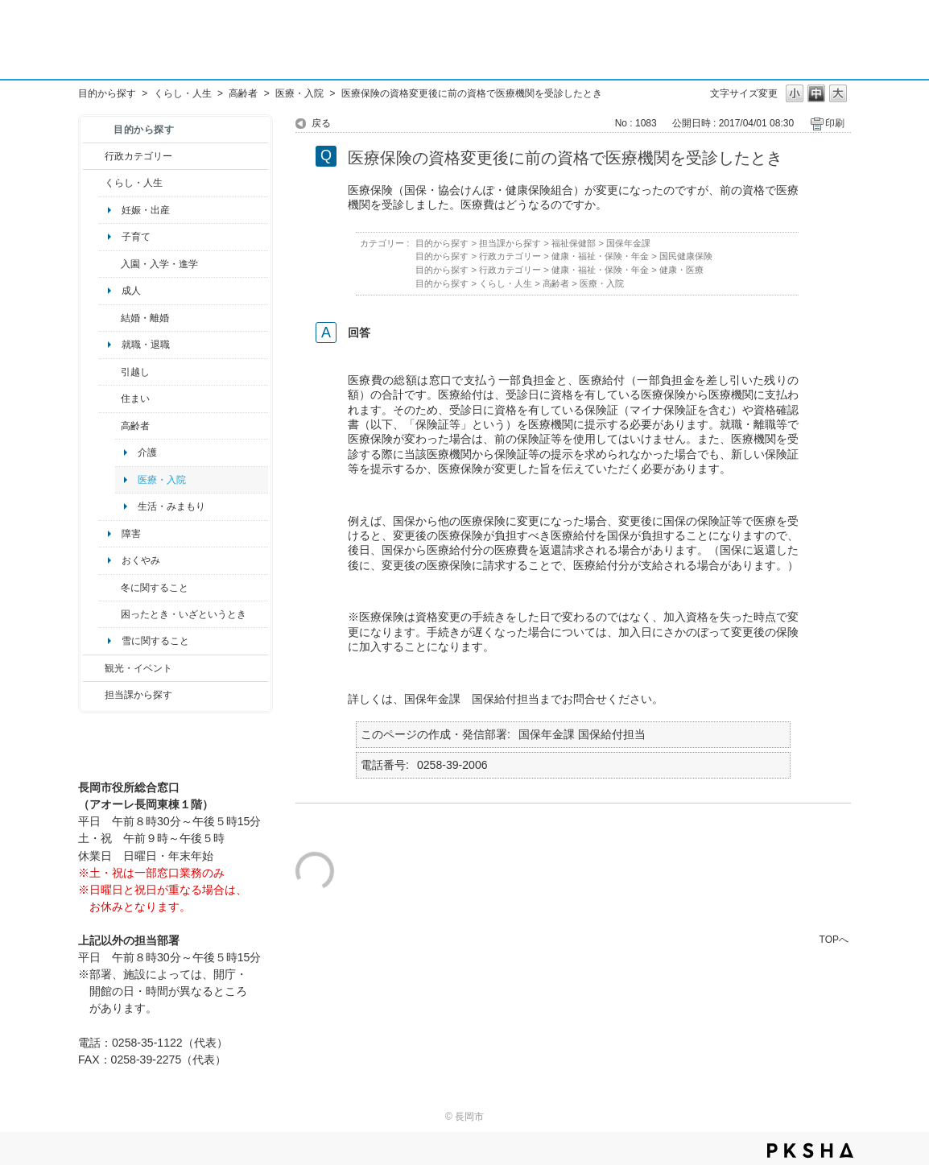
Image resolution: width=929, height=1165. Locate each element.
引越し (135, 372)
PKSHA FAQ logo (810, 1150)
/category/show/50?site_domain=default (110, 264)
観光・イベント (138, 668)
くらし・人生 (183, 93)
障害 (131, 533)
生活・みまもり (171, 506)
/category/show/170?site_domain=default (110, 398)
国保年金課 (628, 243)
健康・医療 (681, 270)
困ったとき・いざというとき (183, 614)
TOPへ (834, 939)
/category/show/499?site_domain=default (110, 587)
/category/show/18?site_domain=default (94, 668)
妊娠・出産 (146, 210)
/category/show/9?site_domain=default (94, 695)
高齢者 (243, 93)
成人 (131, 290)
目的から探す (107, 93)
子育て (136, 236)
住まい (135, 398)
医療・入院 (299, 93)
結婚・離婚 (145, 318)
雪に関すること (155, 641)
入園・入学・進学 (159, 264)
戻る (321, 123)
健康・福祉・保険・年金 (600, 256)
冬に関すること (154, 587)
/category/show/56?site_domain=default (110, 318)
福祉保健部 (573, 243)
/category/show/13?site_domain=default (110, 426)
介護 (147, 452)
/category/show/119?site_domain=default (110, 372)
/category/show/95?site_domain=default (110, 614)
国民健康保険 (685, 256)
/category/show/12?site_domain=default (94, 183)
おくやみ (141, 560)
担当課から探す (138, 694)
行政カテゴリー (138, 156)
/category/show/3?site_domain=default (94, 156)
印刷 (834, 123)
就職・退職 (146, 344)
